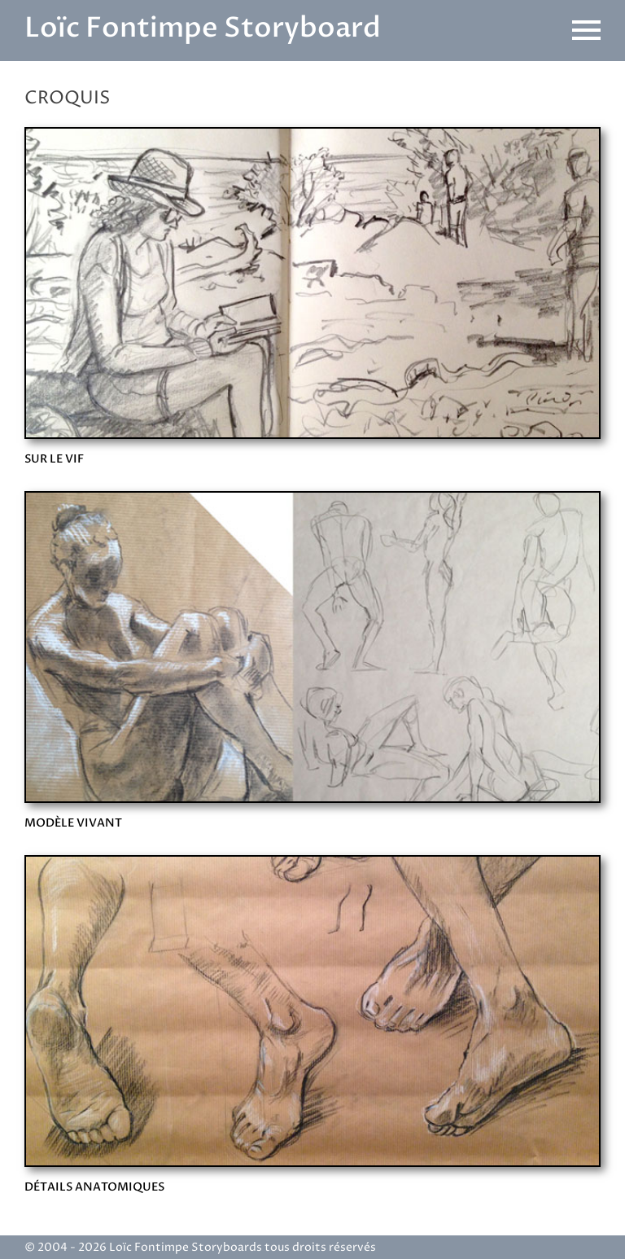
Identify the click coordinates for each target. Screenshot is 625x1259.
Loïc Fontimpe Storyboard (202, 28)
